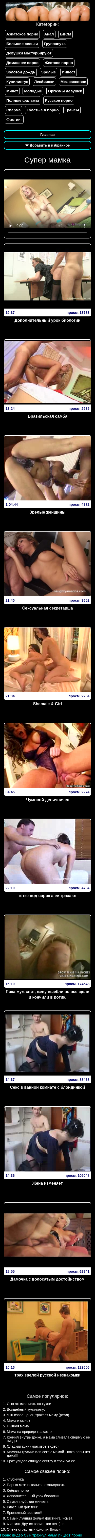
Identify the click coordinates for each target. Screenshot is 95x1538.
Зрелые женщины (47, 512)
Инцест (68, 72)
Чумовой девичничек (47, 800)
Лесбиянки (44, 81)
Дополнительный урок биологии (47, 320)
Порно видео (11, 1535)
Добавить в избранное (47, 145)
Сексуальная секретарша (47, 608)
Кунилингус (17, 81)
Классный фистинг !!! (24, 1507)
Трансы (72, 110)
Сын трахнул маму (40, 1535)
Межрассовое (73, 81)
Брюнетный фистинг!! (24, 1512)
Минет (12, 91)
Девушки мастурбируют (28, 53)
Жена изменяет (47, 1183)
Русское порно (58, 100)
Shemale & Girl (47, 704)
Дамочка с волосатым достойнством (47, 1279)
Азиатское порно (22, 34)
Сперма (13, 110)
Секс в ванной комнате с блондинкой (47, 1087)
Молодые (33, 91)
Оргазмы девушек (65, 91)
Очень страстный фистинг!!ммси (34, 1529)
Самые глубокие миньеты (28, 1501)
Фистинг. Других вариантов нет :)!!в (35, 1524)
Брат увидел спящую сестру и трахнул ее (41, 1461)
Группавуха (55, 44)
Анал (49, 34)
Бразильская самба (47, 416)
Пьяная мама (18, 1426)
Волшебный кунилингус (26, 1409)
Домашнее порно (22, 62)
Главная (47, 135)
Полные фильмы (22, 100)
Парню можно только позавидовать (36, 1485)
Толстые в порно (43, 110)
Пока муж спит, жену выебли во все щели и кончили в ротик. (47, 994)
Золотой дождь (20, 72)
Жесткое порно (59, 62)
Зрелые (48, 72)
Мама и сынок (18, 1420)
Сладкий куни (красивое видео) (33, 1446)
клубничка (15, 1479)
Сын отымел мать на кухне (29, 1404)
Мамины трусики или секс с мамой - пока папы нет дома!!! (48, 1453)
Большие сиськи (22, 44)
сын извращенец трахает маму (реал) (38, 1415)
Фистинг (14, 119)
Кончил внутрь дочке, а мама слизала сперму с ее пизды (48, 1439)
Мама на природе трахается (30, 1431)
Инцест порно (70, 1535)
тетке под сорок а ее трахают (47, 896)
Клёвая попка (18, 1490)
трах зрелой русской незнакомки (47, 1375)
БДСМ (65, 34)
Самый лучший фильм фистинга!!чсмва (39, 1518)
